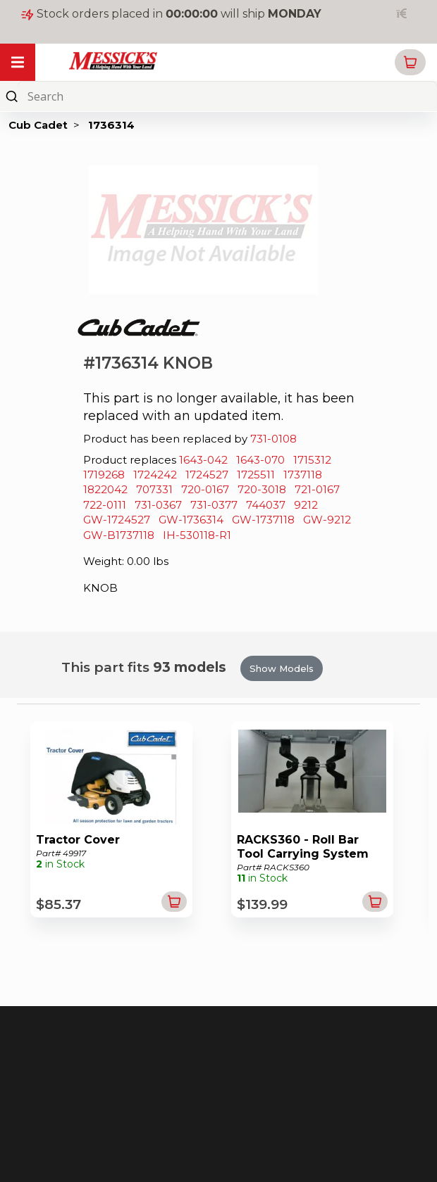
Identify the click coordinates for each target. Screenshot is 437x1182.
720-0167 (205, 489)
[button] (410, 62)
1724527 (206, 474)
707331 (154, 489)
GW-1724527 (116, 519)
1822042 (105, 489)
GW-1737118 (263, 519)
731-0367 (158, 504)
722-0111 (104, 504)
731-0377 (214, 504)
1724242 (155, 474)
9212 (306, 504)
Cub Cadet (38, 125)
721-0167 (317, 489)
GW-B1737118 (118, 535)
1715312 (312, 459)
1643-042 (203, 459)
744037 (265, 504)
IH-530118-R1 (197, 535)
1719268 (104, 474)
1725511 (256, 474)
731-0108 (273, 438)
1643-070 (260, 459)
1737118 (302, 474)
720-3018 (262, 489)
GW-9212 (327, 519)
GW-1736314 (191, 519)
